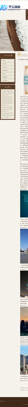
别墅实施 (5, 70)
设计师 (4, 63)
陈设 (4, 73)
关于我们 (5, 80)
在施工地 (5, 67)
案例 (4, 60)
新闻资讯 (5, 77)
